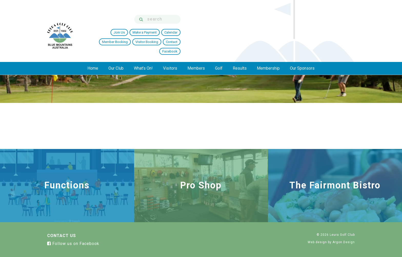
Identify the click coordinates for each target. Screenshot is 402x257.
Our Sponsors (302, 45)
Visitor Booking (298, 26)
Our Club (116, 45)
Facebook (344, 26)
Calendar (239, 26)
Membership (268, 45)
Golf (219, 45)
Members (196, 45)
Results (240, 45)
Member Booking (266, 26)
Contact (323, 26)
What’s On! (143, 45)
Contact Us (61, 235)
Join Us (187, 26)
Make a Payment (213, 26)
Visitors (170, 45)
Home (92, 45)
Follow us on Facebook (73, 243)
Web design (317, 242)
